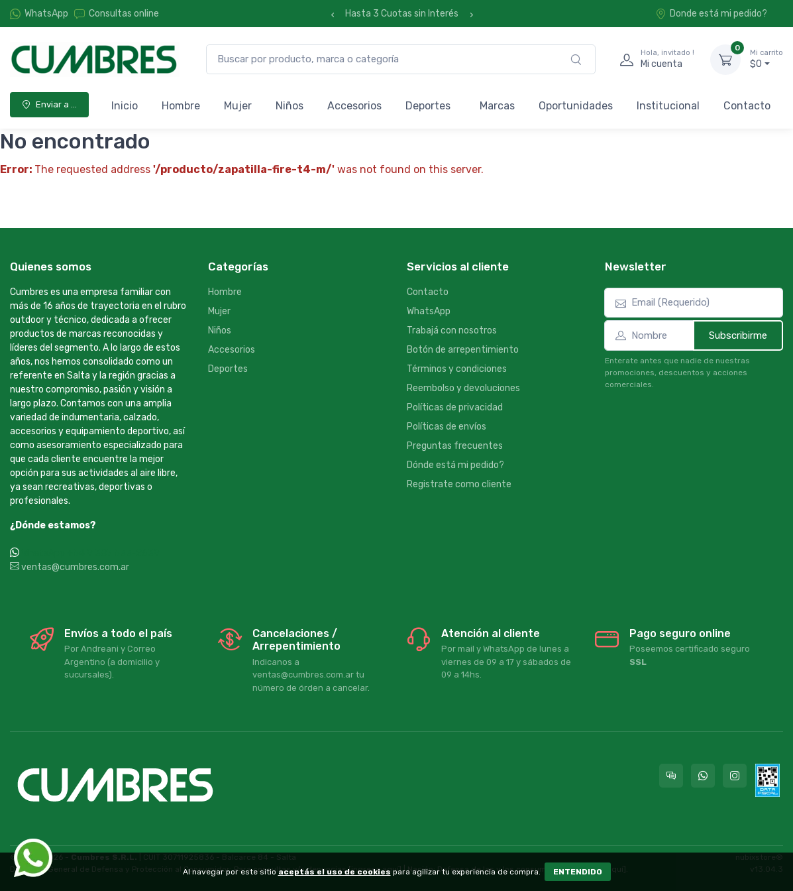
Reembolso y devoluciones (463, 388)
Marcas (497, 105)
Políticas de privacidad (455, 407)
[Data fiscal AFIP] (767, 780)
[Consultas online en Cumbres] (671, 776)
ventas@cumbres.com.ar (69, 567)
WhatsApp (46, 13)
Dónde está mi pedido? (455, 465)
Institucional (668, 105)
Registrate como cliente (459, 484)
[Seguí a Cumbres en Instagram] (735, 776)
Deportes (427, 105)
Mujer (238, 105)
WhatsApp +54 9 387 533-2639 (90, 553)
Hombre (181, 105)
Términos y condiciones (457, 369)
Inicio (124, 105)
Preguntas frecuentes (455, 445)
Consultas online (116, 13)
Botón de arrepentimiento (463, 349)
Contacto (746, 105)
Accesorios (354, 105)
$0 (766, 59)
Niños (289, 105)
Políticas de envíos (446, 426)
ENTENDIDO (577, 871)
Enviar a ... (49, 104)
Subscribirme (738, 335)
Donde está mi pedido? (711, 13)
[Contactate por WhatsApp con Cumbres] (703, 776)
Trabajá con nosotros (452, 330)
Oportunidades (576, 105)
